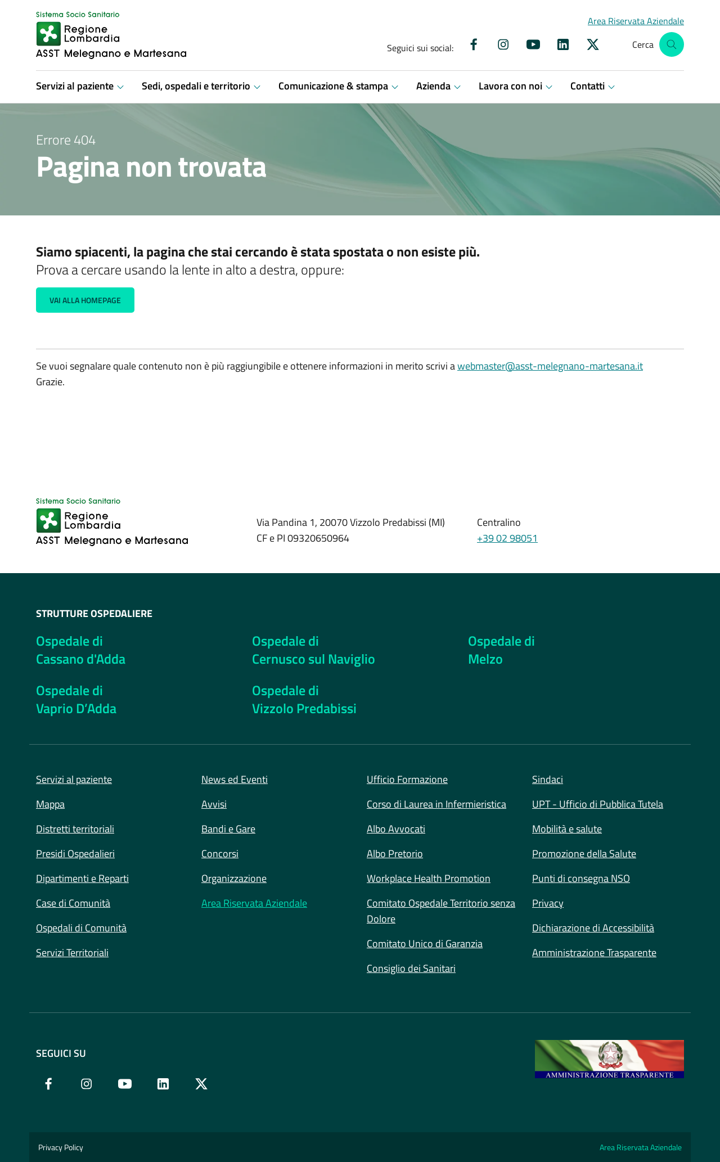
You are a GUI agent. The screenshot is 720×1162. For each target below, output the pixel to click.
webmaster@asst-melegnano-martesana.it (550, 365)
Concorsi (219, 853)
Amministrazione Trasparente (594, 952)
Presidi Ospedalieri (75, 853)
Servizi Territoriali (72, 952)
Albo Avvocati (396, 828)
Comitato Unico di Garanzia (425, 943)
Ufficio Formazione (407, 779)
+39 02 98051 (507, 538)
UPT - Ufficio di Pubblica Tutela (597, 804)
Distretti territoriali (75, 828)
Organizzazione (234, 878)
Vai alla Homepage (85, 300)
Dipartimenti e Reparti (82, 878)
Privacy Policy (60, 1147)
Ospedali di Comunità (81, 927)
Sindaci (547, 779)
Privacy (548, 903)
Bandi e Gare (228, 828)
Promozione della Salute (584, 853)
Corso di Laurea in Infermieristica (436, 804)
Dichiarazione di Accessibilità (593, 927)
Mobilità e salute (567, 828)
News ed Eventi (234, 779)
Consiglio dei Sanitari (411, 968)
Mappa (50, 804)
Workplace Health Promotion (428, 878)
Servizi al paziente (74, 779)
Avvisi (214, 804)
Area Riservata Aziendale (254, 903)
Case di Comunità (73, 903)
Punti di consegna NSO (581, 878)
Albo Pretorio (395, 853)
